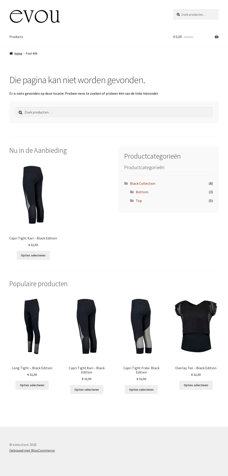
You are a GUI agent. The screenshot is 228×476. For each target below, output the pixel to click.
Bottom (142, 192)
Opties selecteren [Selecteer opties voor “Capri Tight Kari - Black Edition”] (33, 255)
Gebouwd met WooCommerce (32, 450)
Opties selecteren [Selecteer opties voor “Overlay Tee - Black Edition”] (196, 385)
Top (139, 200)
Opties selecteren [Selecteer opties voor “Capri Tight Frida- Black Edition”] (141, 390)
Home (18, 53)
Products (16, 36)
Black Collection (142, 183)
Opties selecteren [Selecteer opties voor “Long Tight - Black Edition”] (32, 385)
